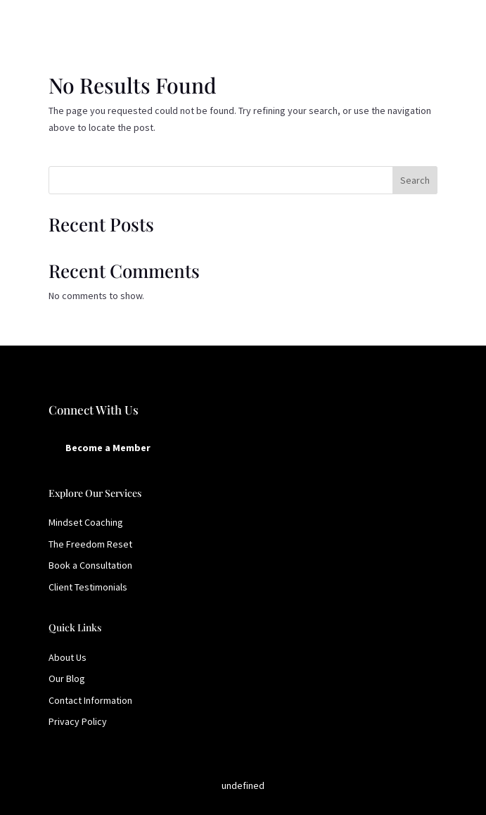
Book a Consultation (90, 565)
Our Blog (67, 678)
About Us (68, 657)
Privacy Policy (78, 721)
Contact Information (90, 700)
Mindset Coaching (86, 522)
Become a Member (108, 447)
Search (415, 180)
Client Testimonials (88, 587)
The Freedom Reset (90, 544)
